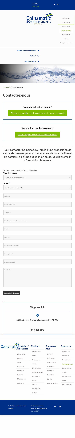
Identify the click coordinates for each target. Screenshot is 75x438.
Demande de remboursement (37, 370)
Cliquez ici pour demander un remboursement (37, 134)
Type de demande (10, 173)
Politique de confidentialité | (39, 408)
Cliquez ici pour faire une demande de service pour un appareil (37, 113)
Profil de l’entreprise (51, 356)
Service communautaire (52, 381)
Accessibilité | (35, 411)
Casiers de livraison (20, 373)
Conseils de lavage (36, 378)
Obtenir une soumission (66, 20)
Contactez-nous (66, 30)
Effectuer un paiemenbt (21, 381)
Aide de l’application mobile (36, 389)
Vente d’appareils (20, 364)
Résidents (33, 56)
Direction (50, 371)
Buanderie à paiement (21, 356)
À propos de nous (30, 61)
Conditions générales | (37, 406)
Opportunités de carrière (51, 364)
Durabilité (50, 375)
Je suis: (6, 183)
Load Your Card (67, 384)
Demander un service (66, 37)
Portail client (66, 26)
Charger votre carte (66, 43)
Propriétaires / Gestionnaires (26, 50)
